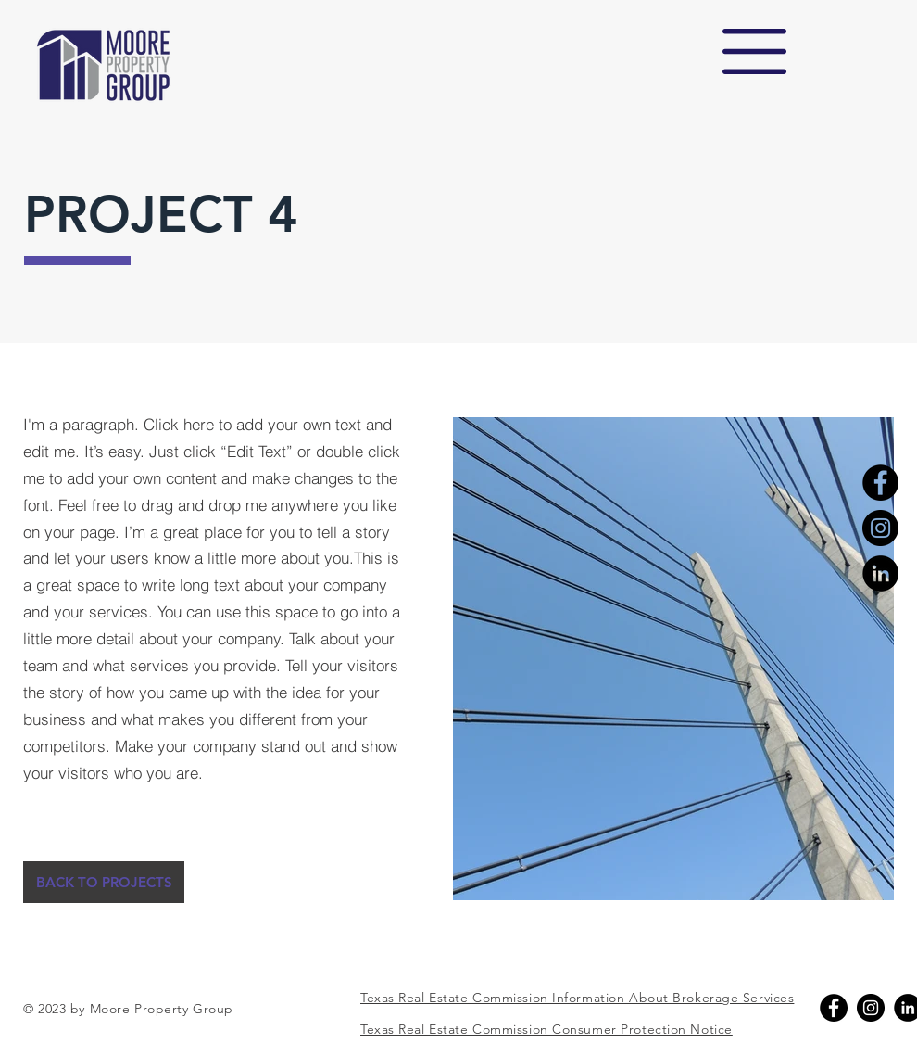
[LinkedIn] (880, 573)
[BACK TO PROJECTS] (103, 882)
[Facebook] (880, 482)
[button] (754, 51)
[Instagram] (880, 528)
